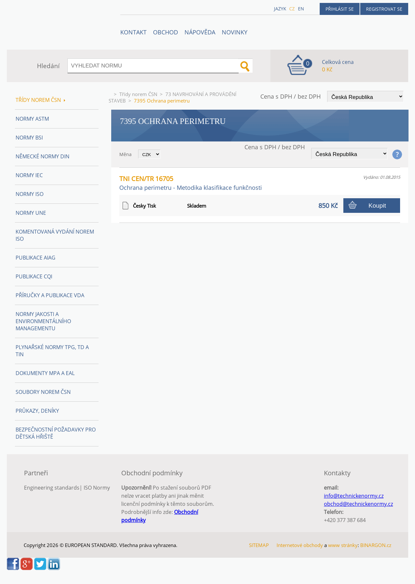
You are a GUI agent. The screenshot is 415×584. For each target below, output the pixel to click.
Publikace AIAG (35, 257)
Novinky (234, 32)
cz (292, 9)
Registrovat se (384, 9)
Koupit (377, 205)
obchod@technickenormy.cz (358, 503)
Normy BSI (29, 137)
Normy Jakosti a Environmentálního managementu (43, 321)
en (301, 9)
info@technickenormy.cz (354, 495)
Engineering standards (51, 487)
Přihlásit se (340, 9)
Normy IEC (29, 175)
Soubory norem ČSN (43, 391)
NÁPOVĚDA (199, 32)
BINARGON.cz (375, 545)
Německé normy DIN (42, 156)
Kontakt (133, 32)
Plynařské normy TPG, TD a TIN (52, 351)
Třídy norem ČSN (138, 94)
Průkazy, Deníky (37, 410)
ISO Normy (97, 487)
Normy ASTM (32, 118)
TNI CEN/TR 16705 (190, 182)
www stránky (343, 545)
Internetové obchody (300, 545)
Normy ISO (29, 194)
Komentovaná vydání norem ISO (55, 235)
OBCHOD (165, 32)
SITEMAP (259, 545)
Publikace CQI (34, 276)
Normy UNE (31, 212)
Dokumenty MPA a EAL (45, 373)
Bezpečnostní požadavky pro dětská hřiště (56, 433)
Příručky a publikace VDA (50, 295)
